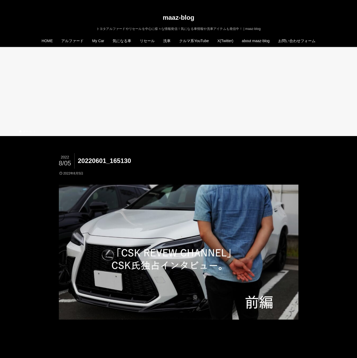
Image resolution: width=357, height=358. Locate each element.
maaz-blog (178, 17)
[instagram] (321, 3)
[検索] (334, 3)
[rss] (328, 3)
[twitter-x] (314, 3)
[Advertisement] (178, 89)
